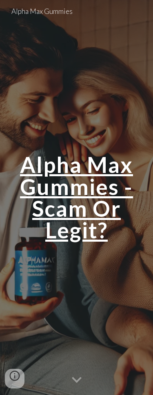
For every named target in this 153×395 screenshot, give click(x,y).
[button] (76, 380)
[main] (77, 197)
